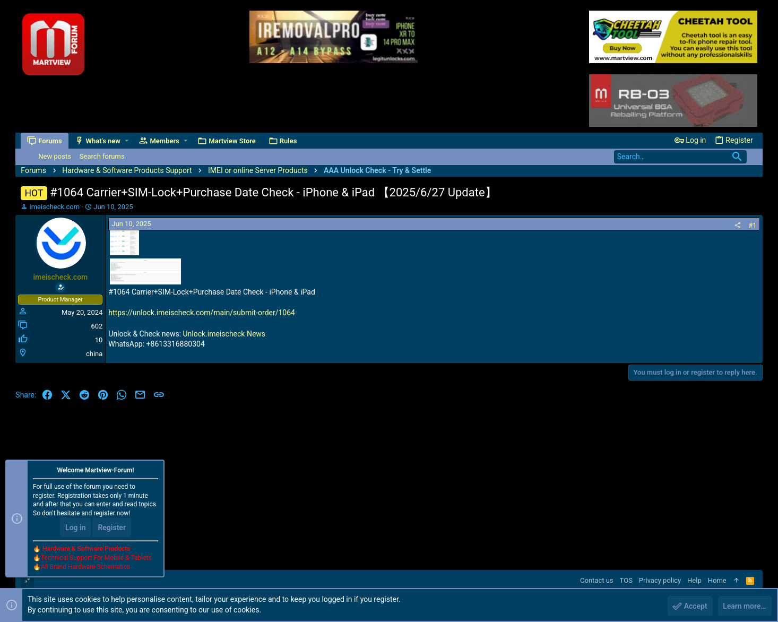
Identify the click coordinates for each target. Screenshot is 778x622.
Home (717, 580)
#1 (752, 225)
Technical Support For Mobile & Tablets (96, 557)
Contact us (596, 580)
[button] (126, 141)
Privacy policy (660, 580)
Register (112, 527)
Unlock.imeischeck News (224, 334)
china (94, 354)
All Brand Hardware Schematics (85, 567)
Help (694, 580)
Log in (75, 527)
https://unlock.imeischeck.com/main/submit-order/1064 (201, 312)
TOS (626, 580)
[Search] (680, 156)
